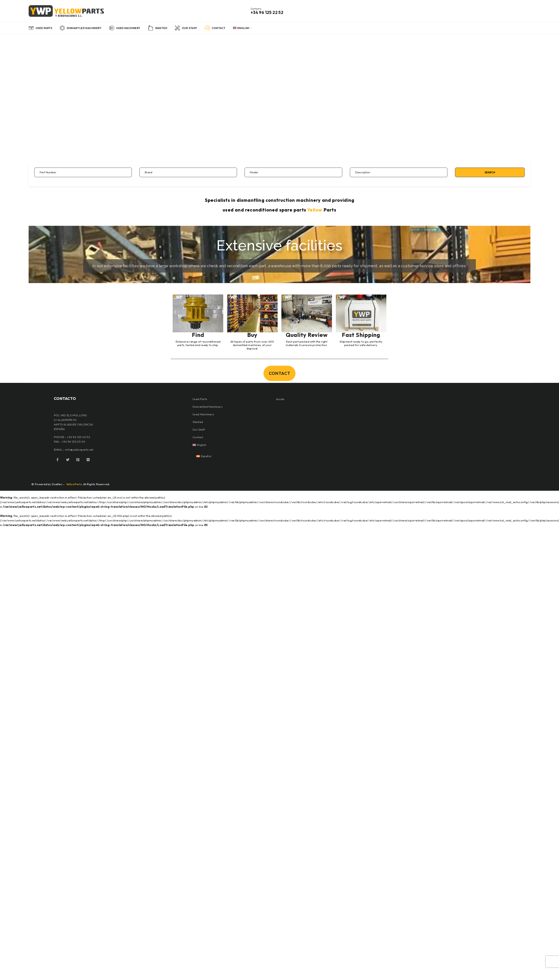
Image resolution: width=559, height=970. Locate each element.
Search (490, 172)
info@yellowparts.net (79, 449)
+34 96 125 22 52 (267, 12)
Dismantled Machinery (208, 406)
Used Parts (200, 399)
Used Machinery (203, 414)
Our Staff (199, 429)
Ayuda (280, 399)
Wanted (198, 422)
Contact (198, 437)
